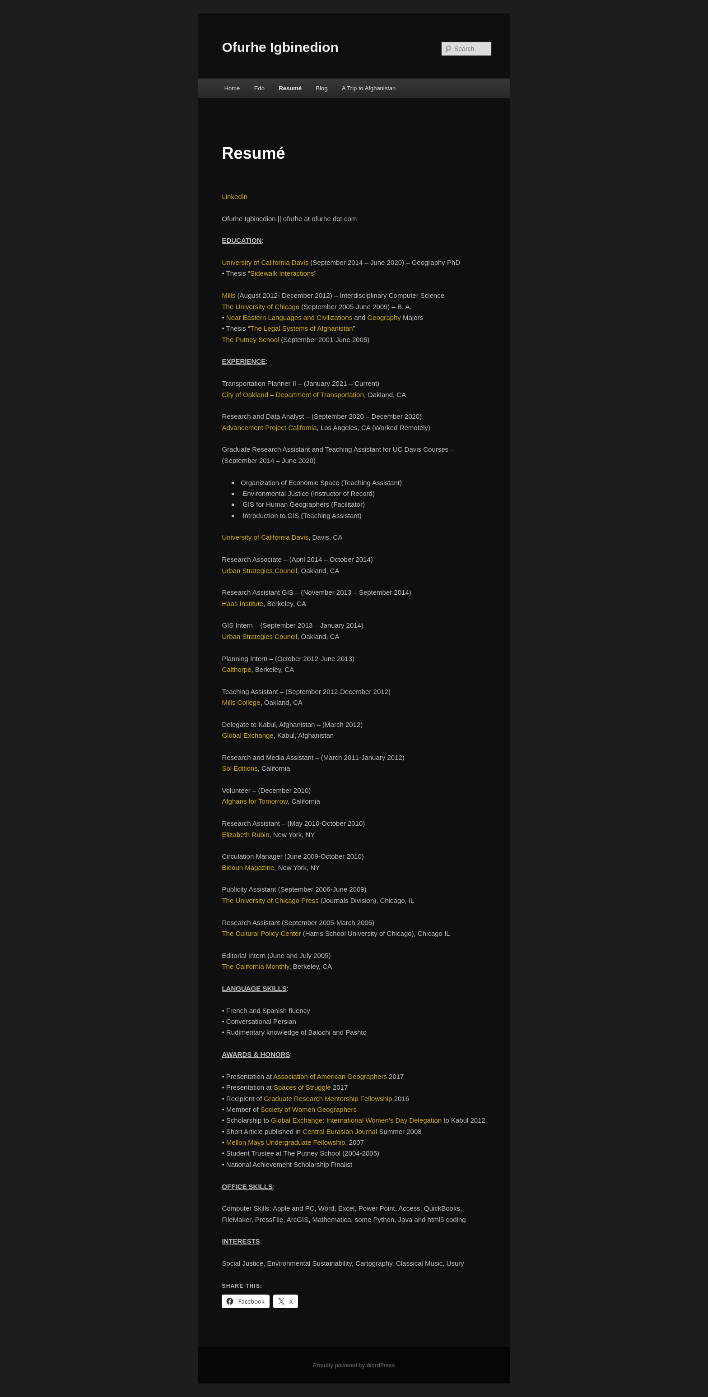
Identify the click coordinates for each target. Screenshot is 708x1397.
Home (232, 88)
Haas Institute (242, 603)
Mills (228, 295)
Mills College (241, 702)
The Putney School (250, 339)
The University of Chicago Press (270, 900)
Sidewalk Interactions (282, 273)
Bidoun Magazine (248, 867)
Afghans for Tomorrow (255, 801)
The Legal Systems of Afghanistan (301, 328)
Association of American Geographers (330, 1076)
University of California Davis (265, 262)
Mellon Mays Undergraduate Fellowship (285, 1142)
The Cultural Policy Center (261, 933)
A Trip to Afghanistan (369, 88)
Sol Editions (239, 768)
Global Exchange (247, 735)
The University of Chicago (260, 306)
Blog (322, 88)
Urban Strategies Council (259, 570)
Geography (384, 317)
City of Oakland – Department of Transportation (292, 394)
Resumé (290, 88)
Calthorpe (236, 669)
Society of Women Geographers (309, 1109)
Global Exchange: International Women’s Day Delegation (356, 1120)
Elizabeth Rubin (245, 834)
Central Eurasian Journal (340, 1131)
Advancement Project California (269, 427)
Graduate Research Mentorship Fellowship (328, 1098)
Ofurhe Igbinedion (280, 47)
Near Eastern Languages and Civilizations (289, 317)
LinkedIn (234, 196)
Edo (259, 88)
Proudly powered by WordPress (354, 1365)
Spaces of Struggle (302, 1087)
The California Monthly (255, 966)
